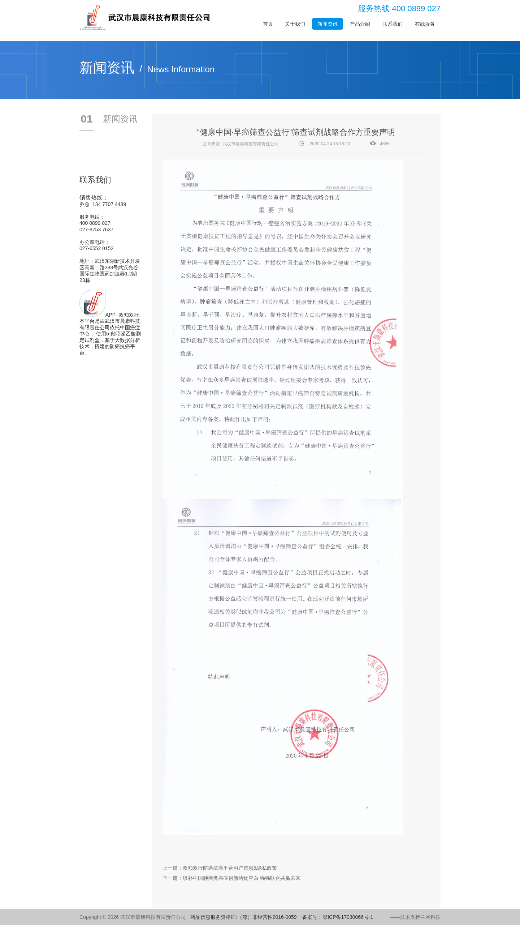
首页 (268, 24)
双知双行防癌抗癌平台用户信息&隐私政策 (230, 868)
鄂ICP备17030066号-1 (347, 917)
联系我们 (392, 24)
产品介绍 (360, 24)
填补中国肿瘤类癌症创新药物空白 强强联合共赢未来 (241, 878)
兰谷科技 (430, 917)
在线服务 (425, 24)
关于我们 (295, 24)
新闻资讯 (327, 24)
